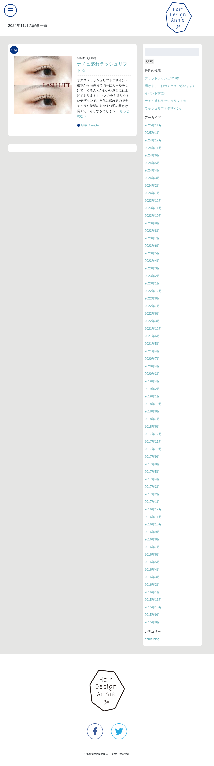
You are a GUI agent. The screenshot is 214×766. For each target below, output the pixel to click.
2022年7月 (152, 306)
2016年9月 (152, 532)
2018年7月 (152, 419)
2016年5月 (152, 562)
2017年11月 (153, 441)
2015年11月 (153, 599)
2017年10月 (153, 449)
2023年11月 (153, 208)
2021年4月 (152, 351)
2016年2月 (152, 584)
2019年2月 (152, 389)
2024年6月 (152, 155)
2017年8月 (152, 464)
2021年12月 (153, 328)
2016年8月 (152, 539)
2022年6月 (152, 313)
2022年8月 (152, 298)
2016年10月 (153, 524)
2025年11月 (153, 125)
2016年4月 (152, 569)
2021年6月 (152, 336)
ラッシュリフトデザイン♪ (163, 108)
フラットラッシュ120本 (162, 78)
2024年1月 (152, 193)
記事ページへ (90, 125)
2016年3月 (152, 577)
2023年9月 (152, 223)
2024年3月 (152, 178)
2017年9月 (152, 456)
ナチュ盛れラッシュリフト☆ (165, 101)
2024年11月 (153, 148)
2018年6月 (152, 426)
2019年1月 (152, 396)
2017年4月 (152, 479)
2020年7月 (152, 358)
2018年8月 (152, 411)
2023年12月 (153, 200)
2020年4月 (152, 366)
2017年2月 (152, 494)
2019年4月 (152, 381)
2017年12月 (153, 434)
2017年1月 (152, 501)
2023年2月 (152, 276)
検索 (149, 61)
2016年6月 (152, 554)
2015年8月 (152, 622)
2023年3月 (152, 268)
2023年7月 (152, 238)
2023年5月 (152, 253)
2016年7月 (152, 547)
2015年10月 (153, 607)
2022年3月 (152, 321)
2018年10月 (153, 404)
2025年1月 (152, 132)
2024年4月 (152, 170)
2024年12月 (153, 140)
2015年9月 (152, 614)
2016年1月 (152, 592)
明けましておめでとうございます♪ (169, 86)
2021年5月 (152, 343)
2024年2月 (152, 185)
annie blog (152, 639)
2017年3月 (152, 486)
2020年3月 (152, 373)
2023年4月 (152, 260)
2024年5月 (152, 163)
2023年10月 (153, 215)
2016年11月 (153, 517)
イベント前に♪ (155, 93)
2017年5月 (152, 471)
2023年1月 (152, 283)
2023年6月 (152, 245)
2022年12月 (153, 291)
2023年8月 (152, 230)
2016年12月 (153, 509)
